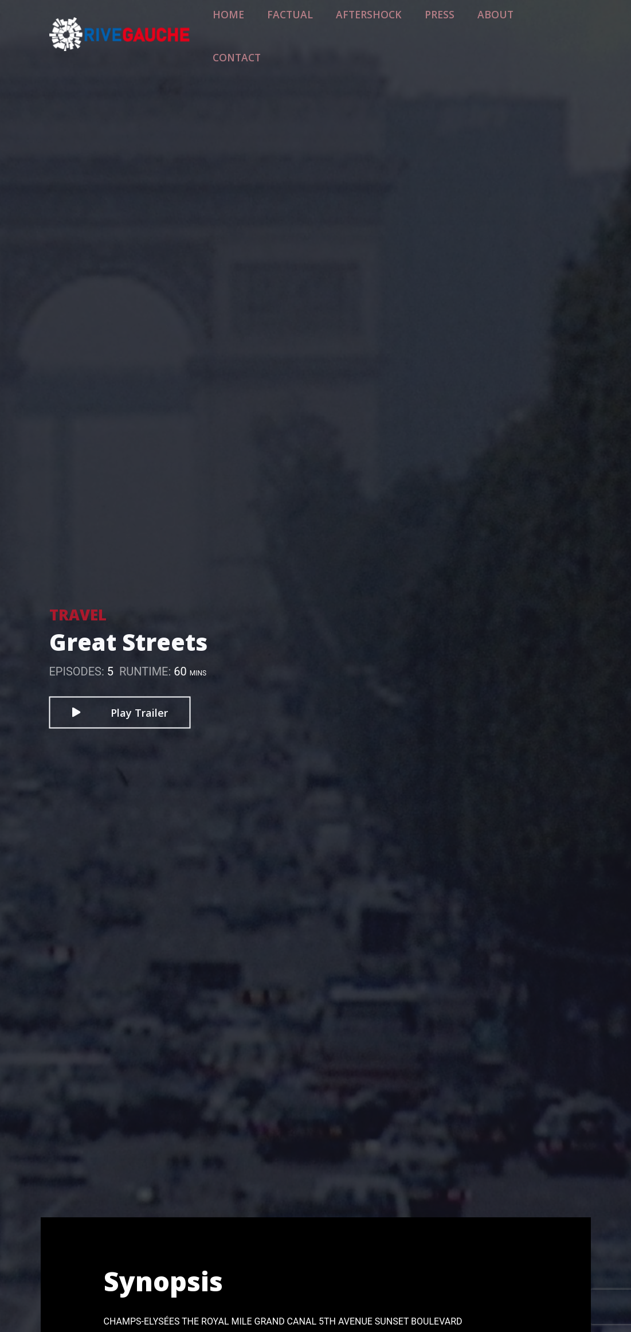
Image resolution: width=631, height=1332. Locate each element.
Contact (551, 26)
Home (266, 26)
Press (445, 26)
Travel (78, 614)
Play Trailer (119, 712)
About (494, 26)
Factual (318, 26)
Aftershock (385, 26)
